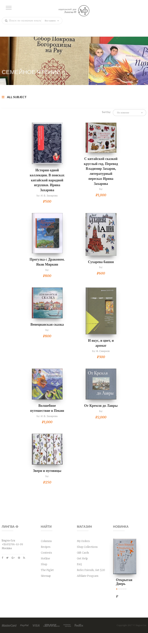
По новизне (123, 112)
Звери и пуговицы (47, 471)
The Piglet (47, 570)
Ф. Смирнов (103, 351)
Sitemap (46, 576)
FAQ (79, 564)
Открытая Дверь (124, 582)
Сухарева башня (101, 262)
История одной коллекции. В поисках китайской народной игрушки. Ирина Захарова (47, 180)
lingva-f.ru (141, 625)
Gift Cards (83, 552)
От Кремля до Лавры (101, 406)
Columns (46, 541)
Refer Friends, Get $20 (91, 570)
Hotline (45, 558)
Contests (46, 552)
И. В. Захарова (49, 195)
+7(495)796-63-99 (12, 544)
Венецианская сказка (47, 324)
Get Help (82, 558)
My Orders (83, 541)
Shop (44, 564)
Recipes (45, 547)
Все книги (50, 20)
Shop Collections (87, 547)
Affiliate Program (87, 576)
